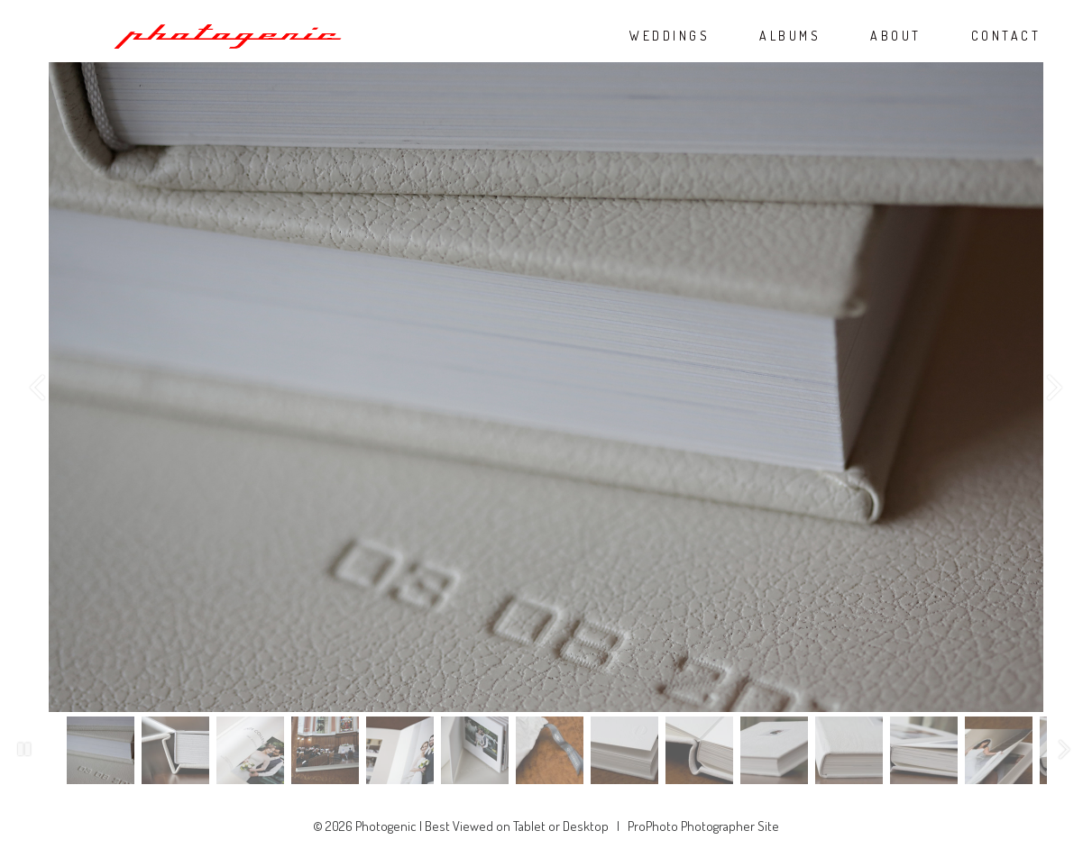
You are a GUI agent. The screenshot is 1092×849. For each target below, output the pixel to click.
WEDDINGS (669, 36)
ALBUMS (790, 36)
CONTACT (1006, 36)
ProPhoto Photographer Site (703, 826)
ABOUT (896, 36)
